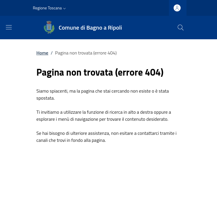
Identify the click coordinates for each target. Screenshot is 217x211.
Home (42, 52)
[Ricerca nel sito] (180, 27)
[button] (50, 7)
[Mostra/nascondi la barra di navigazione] (9, 27)
